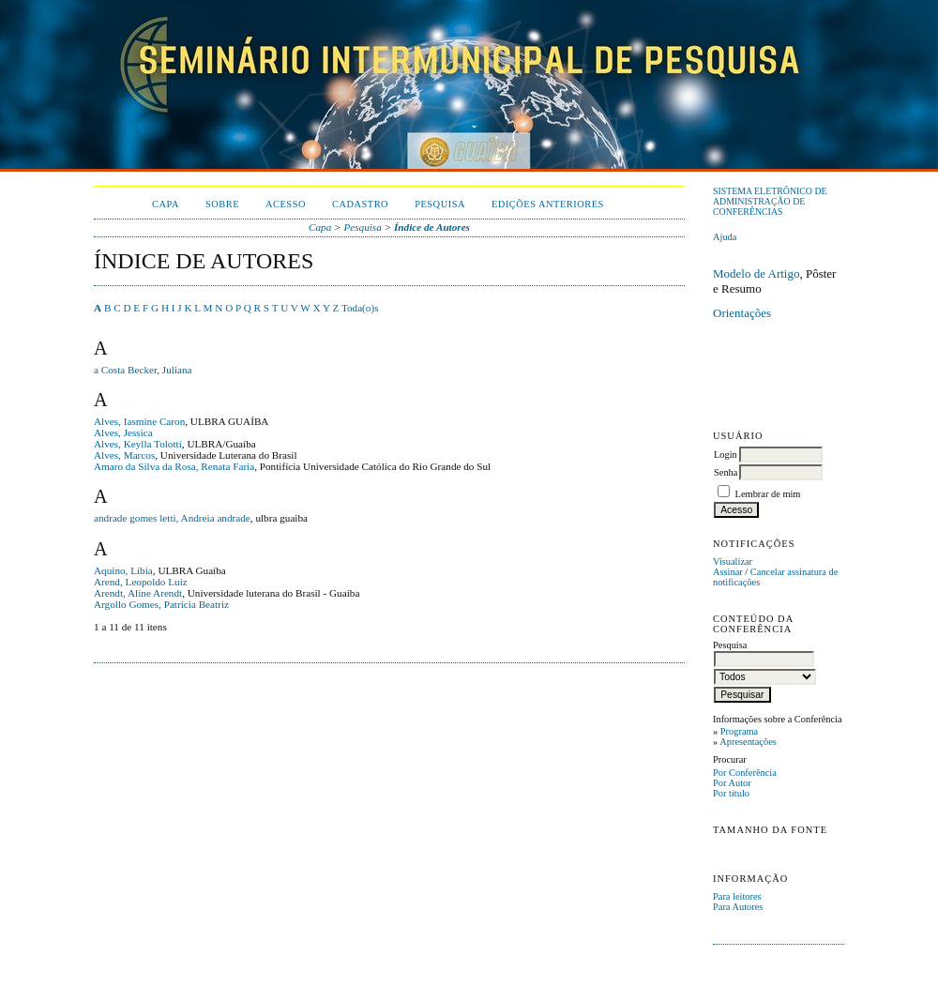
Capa (165, 204)
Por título (731, 793)
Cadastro (360, 204)
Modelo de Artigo (756, 273)
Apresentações (748, 741)
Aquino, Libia (123, 570)
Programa (739, 731)
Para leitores (737, 896)
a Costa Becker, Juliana (143, 369)
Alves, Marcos (124, 455)
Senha (725, 472)
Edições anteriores (548, 204)
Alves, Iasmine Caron (139, 421)
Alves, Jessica (123, 432)
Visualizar (732, 561)
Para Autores (738, 907)
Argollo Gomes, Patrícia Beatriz (161, 604)
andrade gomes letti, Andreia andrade (172, 517)
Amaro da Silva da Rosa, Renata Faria (174, 466)
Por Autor (732, 783)
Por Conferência (745, 772)
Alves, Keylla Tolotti (138, 443)
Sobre (222, 204)
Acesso (285, 204)
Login (725, 454)
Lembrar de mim (768, 494)
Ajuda (724, 237)
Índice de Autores (432, 227)
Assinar (728, 572)
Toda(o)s (360, 307)
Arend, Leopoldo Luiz (141, 581)
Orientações (742, 313)
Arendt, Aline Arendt (138, 593)
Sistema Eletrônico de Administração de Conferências (770, 201)
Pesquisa (440, 204)
